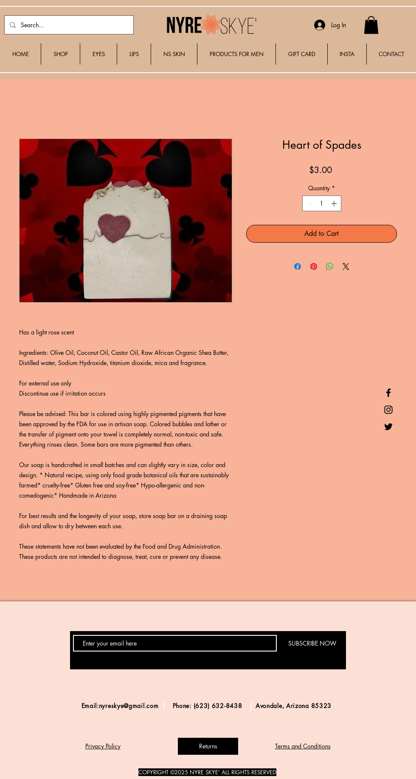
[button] (371, 25)
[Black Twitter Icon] (388, 426)
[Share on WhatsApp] (330, 266)
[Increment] (334, 203)
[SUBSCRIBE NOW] (312, 643)
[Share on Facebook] (297, 266)
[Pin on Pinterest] (314, 266)
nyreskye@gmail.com (129, 706)
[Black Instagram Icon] (388, 409)
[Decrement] (309, 203)
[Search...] (68, 25)
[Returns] (208, 746)
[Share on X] (346, 266)
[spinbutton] (321, 203)
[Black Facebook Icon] (388, 392)
